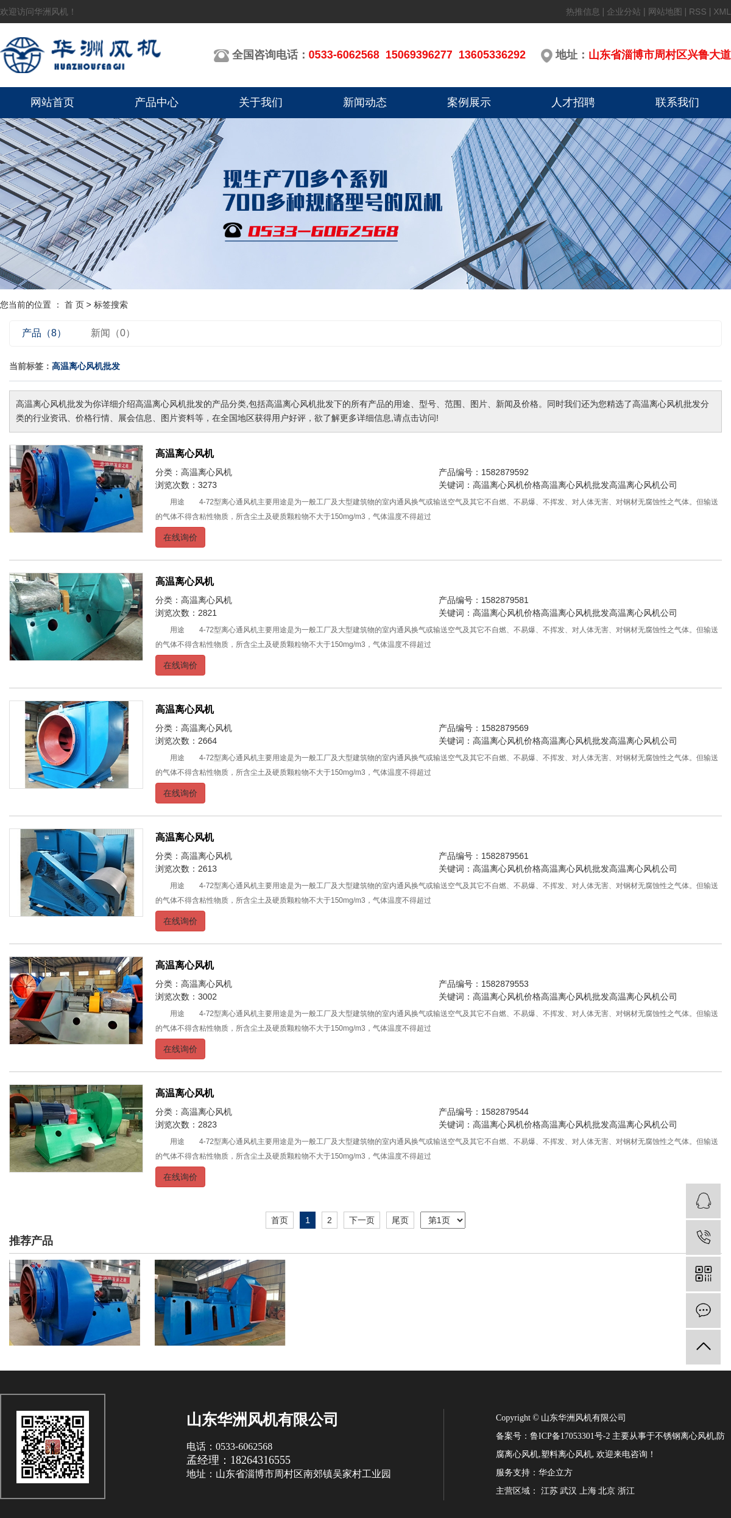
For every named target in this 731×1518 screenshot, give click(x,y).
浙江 (626, 1490)
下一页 (362, 1220)
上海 (587, 1490)
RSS (698, 11)
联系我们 (677, 102)
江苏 (549, 1490)
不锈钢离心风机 (685, 1436)
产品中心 (156, 102)
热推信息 (583, 11)
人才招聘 (573, 102)
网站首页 (52, 102)
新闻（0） (113, 333)
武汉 (568, 1490)
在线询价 (180, 537)
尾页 (400, 1220)
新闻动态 (365, 102)
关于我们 (261, 102)
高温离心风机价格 (507, 485)
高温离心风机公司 (643, 485)
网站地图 (665, 11)
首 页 (74, 304)
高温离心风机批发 (575, 485)
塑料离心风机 (566, 1454)
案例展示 (469, 102)
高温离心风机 (184, 453)
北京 (606, 1490)
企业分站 (624, 11)
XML (722, 11)
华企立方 (556, 1472)
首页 (279, 1220)
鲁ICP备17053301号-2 (570, 1436)
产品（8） (44, 333)
